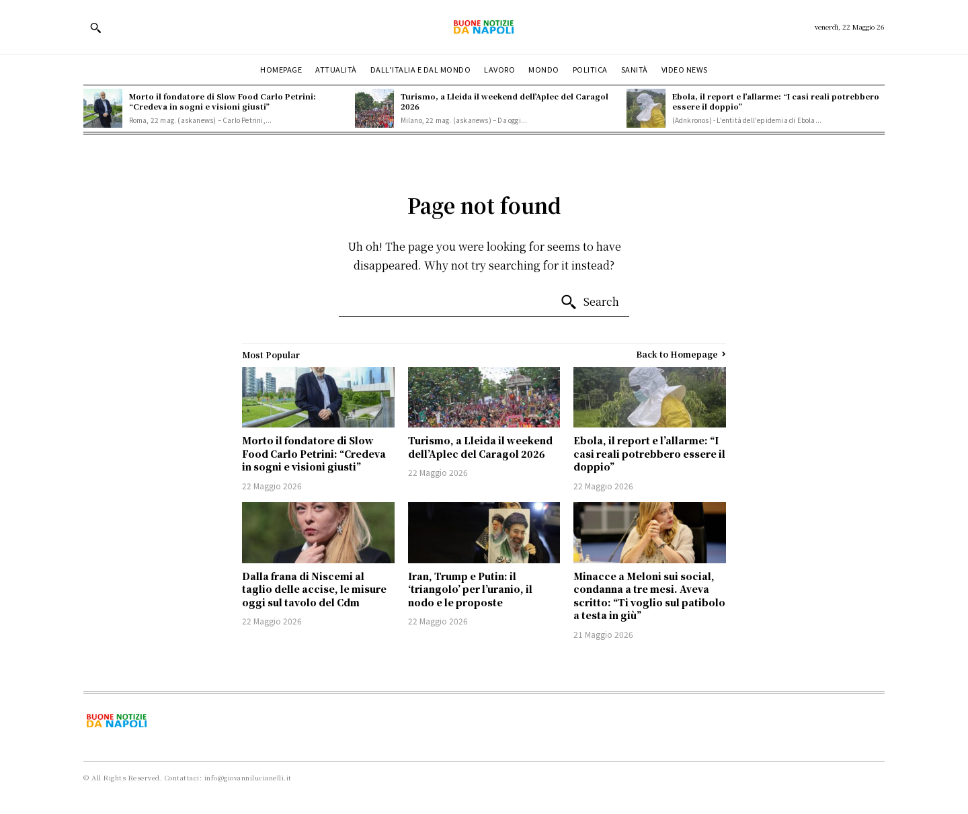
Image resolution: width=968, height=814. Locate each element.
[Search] (589, 302)
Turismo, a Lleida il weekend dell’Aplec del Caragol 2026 (504, 101)
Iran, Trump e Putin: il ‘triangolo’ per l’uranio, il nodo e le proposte (470, 589)
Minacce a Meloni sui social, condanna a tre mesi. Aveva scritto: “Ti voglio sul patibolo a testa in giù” (649, 595)
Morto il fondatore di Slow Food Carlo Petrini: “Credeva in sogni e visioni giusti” (222, 101)
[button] (95, 27)
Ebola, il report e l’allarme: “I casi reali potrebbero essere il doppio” (775, 101)
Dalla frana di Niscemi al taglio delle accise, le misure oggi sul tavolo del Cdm (314, 589)
